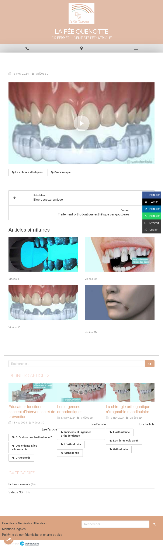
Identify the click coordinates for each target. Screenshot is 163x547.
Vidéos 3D (15, 492)
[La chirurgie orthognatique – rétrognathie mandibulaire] (130, 393)
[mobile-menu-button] (136, 48)
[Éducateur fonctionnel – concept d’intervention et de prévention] (32, 393)
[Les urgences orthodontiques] (81, 393)
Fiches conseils (19, 484)
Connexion (151, 543)
